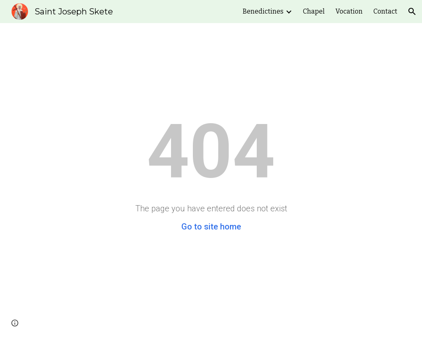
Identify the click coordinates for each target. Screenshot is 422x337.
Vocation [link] (349, 11)
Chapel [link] (314, 11)
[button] (412, 11)
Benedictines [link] (263, 11)
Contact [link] (385, 11)
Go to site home (211, 227)
